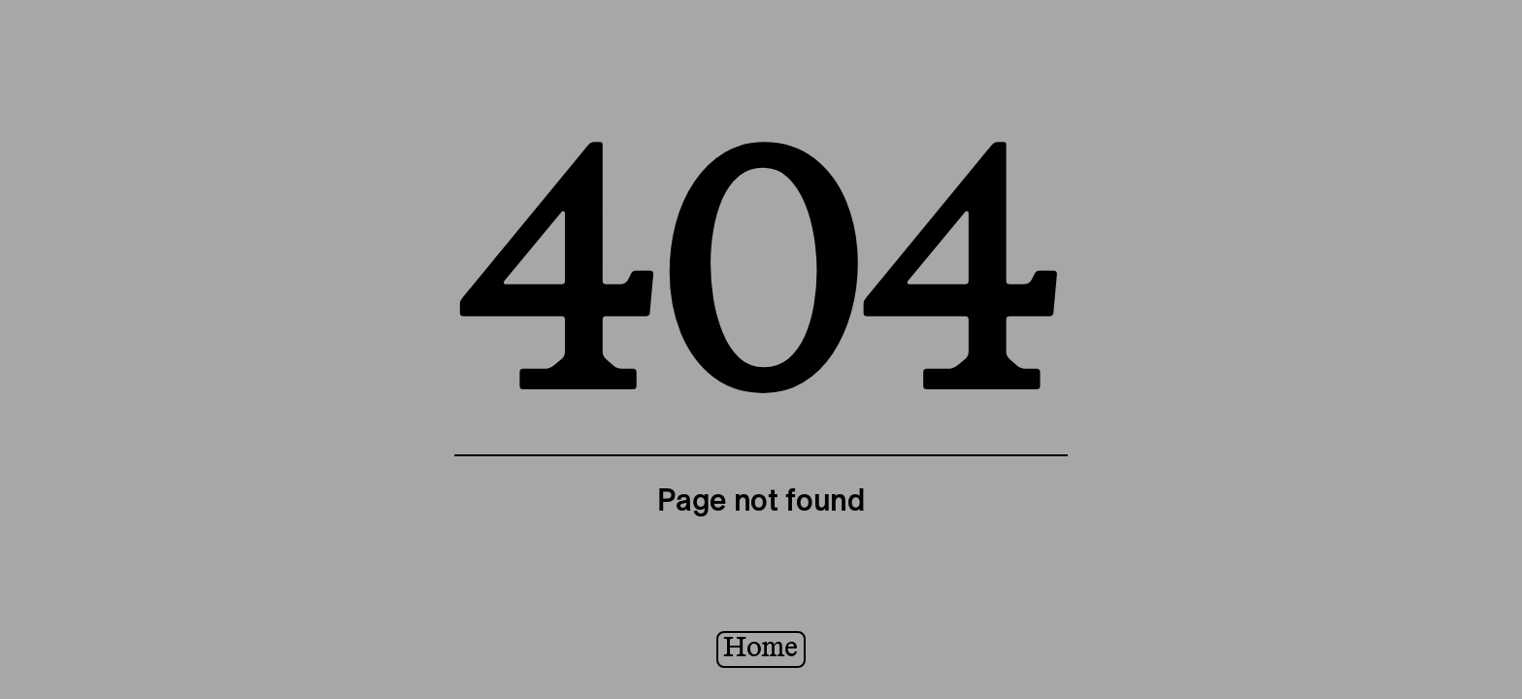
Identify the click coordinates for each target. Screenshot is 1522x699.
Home (760, 648)
